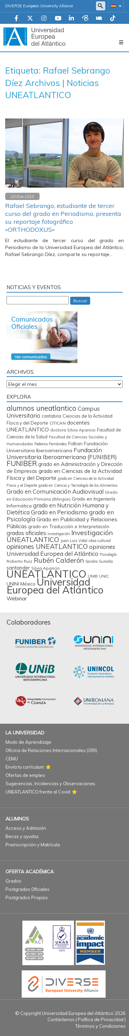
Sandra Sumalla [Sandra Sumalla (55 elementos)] (99, 561)
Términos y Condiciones (100, 1026)
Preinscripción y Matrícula (33, 844)
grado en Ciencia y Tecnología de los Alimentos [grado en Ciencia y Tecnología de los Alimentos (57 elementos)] (78, 485)
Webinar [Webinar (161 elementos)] (17, 598)
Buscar (80, 300)
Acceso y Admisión (26, 828)
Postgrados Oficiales (28, 889)
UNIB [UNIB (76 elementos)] (93, 576)
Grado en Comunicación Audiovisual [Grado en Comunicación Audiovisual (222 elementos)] (55, 491)
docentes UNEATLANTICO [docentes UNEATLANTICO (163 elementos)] (48, 426)
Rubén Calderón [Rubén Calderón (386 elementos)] (59, 560)
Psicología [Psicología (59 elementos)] (108, 554)
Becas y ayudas (22, 836)
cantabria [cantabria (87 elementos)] (51, 416)
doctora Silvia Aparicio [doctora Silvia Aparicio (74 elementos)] (73, 430)
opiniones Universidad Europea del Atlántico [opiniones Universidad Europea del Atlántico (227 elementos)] (61, 550)
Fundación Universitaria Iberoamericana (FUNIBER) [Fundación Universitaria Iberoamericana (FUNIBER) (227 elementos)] (62, 453)
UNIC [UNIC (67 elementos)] (104, 576)
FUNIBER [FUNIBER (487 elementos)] (22, 463)
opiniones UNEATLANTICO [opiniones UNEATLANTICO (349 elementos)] (47, 546)
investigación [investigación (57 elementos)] (58, 533)
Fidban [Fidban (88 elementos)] (75, 443)
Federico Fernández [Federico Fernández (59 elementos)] (50, 443)
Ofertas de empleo (25, 775)
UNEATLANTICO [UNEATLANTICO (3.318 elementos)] (46, 574)
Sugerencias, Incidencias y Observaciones (50, 783)
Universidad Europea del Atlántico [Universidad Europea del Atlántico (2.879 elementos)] (55, 586)
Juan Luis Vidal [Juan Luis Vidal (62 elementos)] (74, 540)
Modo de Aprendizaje (28, 742)
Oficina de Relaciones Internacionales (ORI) (51, 750)
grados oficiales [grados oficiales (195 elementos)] (26, 533)
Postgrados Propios (27, 897)
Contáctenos (61, 1019)
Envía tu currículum (25, 767)
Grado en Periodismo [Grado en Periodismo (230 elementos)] (59, 512)
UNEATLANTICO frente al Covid (38, 792)
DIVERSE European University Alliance (39, 5)
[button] (114, 5)
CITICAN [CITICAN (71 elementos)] (58, 423)
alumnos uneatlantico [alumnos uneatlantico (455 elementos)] (41, 408)
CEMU (12, 758)
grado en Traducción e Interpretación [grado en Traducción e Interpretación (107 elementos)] (68, 526)
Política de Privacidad (100, 1019)
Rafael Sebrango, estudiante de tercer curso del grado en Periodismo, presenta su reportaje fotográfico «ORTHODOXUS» (63, 218)
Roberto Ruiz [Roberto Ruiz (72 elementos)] (19, 561)
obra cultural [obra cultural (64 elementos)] (100, 540)
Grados (13, 881)
